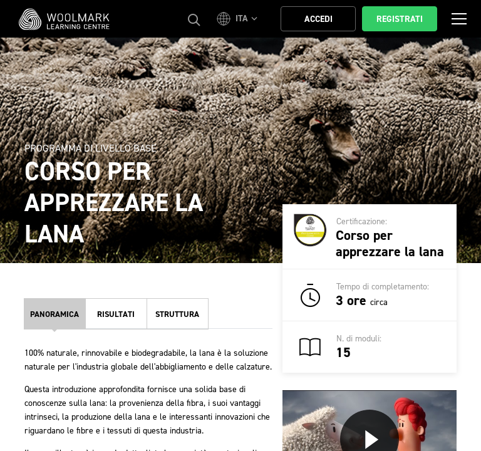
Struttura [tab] (177, 314)
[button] (239, 19)
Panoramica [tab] (54, 314)
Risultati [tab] (116, 314)
